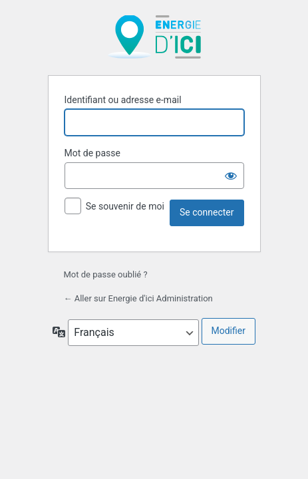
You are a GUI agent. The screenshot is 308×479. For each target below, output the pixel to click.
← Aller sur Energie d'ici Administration (138, 298)
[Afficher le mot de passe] (231, 175)
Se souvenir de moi (125, 206)
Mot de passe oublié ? (106, 274)
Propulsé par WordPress (154, 37)
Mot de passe (92, 153)
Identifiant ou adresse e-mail (123, 99)
